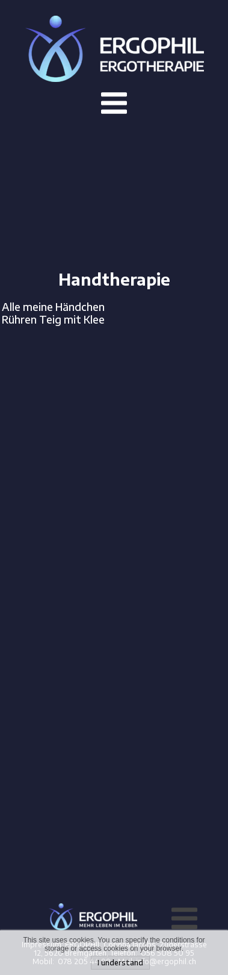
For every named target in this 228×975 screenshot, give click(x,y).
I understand (120, 962)
